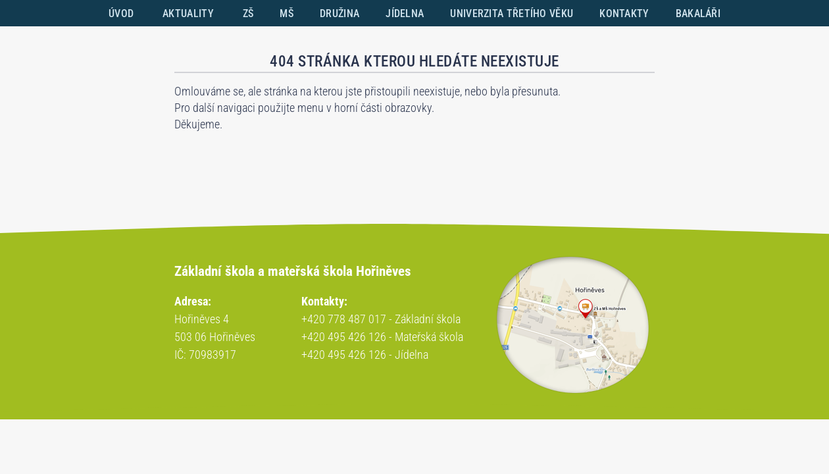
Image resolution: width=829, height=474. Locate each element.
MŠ (286, 13)
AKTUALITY (188, 13)
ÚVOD (121, 13)
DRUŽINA (339, 13)
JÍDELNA (405, 13)
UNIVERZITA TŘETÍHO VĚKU (511, 13)
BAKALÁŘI (698, 13)
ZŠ (248, 13)
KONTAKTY (624, 13)
